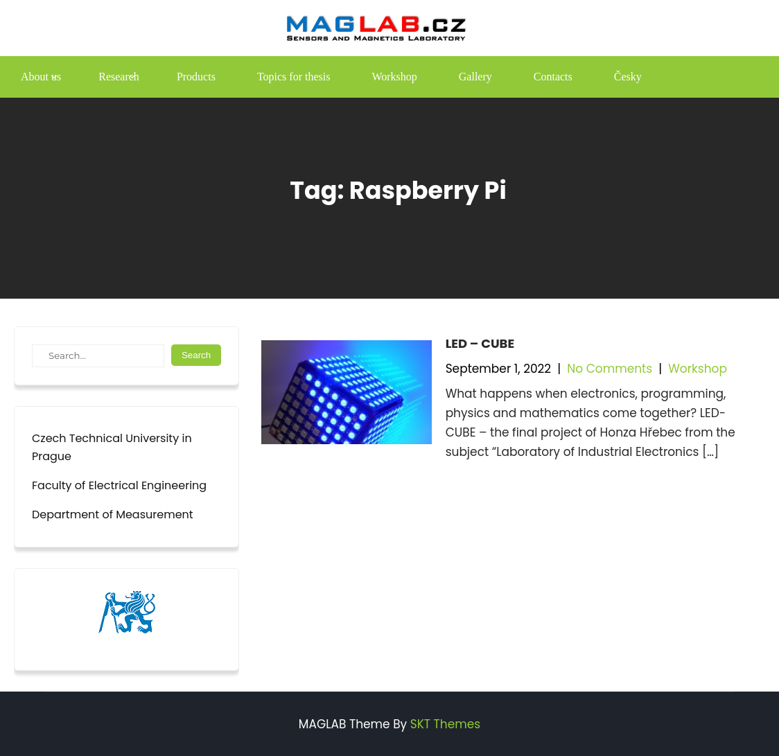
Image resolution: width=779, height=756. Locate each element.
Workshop (394, 76)
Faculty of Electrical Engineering (119, 485)
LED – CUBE (480, 343)
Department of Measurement (112, 514)
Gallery (475, 76)
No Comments (609, 368)
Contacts (553, 76)
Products (196, 76)
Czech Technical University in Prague (112, 447)
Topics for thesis (294, 76)
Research (118, 76)
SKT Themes (445, 724)
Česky (628, 76)
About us (41, 76)
